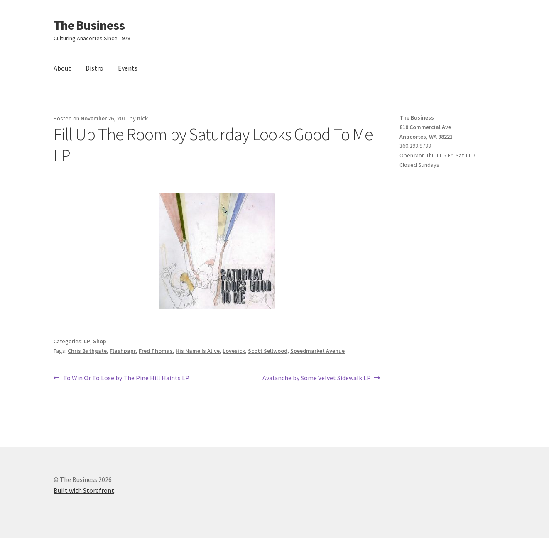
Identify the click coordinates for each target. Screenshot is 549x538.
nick (142, 118)
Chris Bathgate (87, 351)
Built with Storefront (84, 490)
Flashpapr (123, 351)
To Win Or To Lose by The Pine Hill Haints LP (126, 378)
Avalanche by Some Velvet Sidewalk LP (316, 378)
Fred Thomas (156, 351)
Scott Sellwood (267, 351)
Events (127, 68)
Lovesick (234, 351)
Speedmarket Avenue (317, 351)
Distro (94, 68)
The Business (89, 25)
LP (87, 341)
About (62, 68)
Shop (99, 341)
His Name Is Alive (198, 351)
